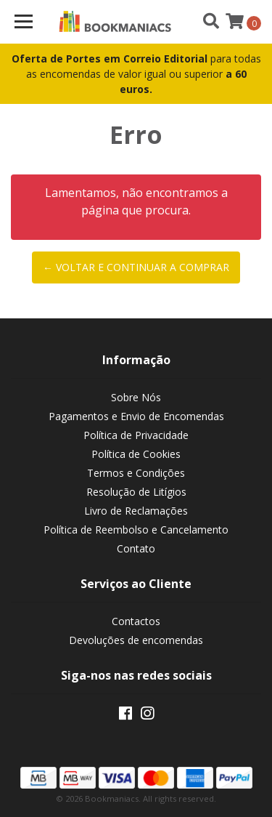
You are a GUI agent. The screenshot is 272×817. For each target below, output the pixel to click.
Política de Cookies (136, 454)
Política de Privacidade (136, 435)
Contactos (136, 621)
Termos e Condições (136, 473)
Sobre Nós (136, 397)
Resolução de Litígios (136, 492)
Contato (136, 548)
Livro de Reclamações (136, 511)
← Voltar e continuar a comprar (136, 267)
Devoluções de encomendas (136, 640)
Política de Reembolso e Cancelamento (136, 529)
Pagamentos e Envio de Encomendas (136, 416)
